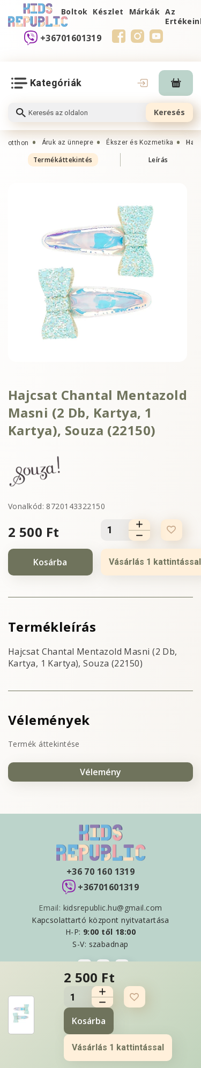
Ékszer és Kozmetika (139, 142)
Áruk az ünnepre (68, 142)
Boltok (74, 11)
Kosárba (50, 562)
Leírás (158, 159)
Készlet (108, 11)
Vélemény (100, 772)
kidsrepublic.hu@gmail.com (112, 908)
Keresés (169, 112)
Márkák (144, 11)
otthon (18, 143)
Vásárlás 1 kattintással (118, 1047)
